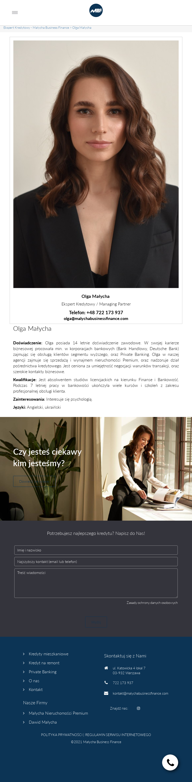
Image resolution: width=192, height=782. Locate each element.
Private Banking (42, 671)
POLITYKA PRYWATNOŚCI (61, 735)
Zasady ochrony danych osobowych (152, 602)
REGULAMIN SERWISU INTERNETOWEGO (118, 735)
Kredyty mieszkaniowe (48, 653)
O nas (34, 680)
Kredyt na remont (44, 662)
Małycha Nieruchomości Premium (58, 713)
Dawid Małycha (43, 722)
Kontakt (36, 689)
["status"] (170, 763)
